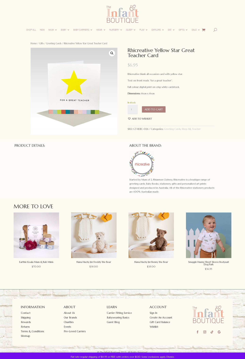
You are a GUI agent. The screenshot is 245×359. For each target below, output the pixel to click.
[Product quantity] (133, 109)
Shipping (25, 317)
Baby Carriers (81, 29)
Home (34, 43)
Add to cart (154, 109)
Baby (63, 29)
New (42, 29)
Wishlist (154, 326)
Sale (194, 29)
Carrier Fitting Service (119, 312)
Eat (170, 29)
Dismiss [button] (170, 356)
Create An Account (161, 317)
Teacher (196, 128)
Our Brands (70, 317)
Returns (25, 326)
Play (142, 29)
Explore (156, 29)
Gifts (181, 29)
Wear (99, 29)
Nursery (114, 29)
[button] (112, 53)
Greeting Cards (53, 43)
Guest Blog (113, 322)
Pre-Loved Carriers (75, 331)
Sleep (129, 29)
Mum (51, 29)
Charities (69, 322)
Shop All (31, 29)
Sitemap (25, 336)
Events (67, 326)
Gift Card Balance (160, 322)
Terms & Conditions (32, 331)
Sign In (153, 312)
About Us (69, 312)
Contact (25, 312)
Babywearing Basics (118, 317)
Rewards (26, 322)
